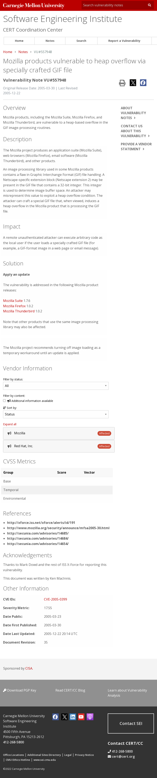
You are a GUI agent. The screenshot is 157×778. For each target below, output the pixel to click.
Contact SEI (131, 723)
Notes (50, 41)
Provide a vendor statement (136, 146)
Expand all (9, 424)
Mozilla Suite (13, 300)
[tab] (59, 433)
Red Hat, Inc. (23, 446)
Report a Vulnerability (124, 41)
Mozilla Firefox (14, 306)
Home (19, 41)
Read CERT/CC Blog (70, 690)
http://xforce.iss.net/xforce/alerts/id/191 (41, 522)
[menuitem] (19, 41)
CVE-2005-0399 (55, 599)
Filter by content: (14, 396)
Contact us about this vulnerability (133, 131)
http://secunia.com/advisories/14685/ (38, 533)
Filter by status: (13, 379)
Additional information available (30, 401)
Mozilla (19, 433)
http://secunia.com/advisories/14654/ (38, 543)
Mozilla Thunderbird (19, 311)
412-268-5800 (13, 742)
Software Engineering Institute (62, 19)
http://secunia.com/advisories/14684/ (38, 538)
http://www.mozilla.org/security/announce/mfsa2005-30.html (58, 528)
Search (81, 41)
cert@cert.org (123, 756)
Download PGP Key (19, 690)
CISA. (29, 668)
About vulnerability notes (133, 113)
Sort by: (10, 408)
